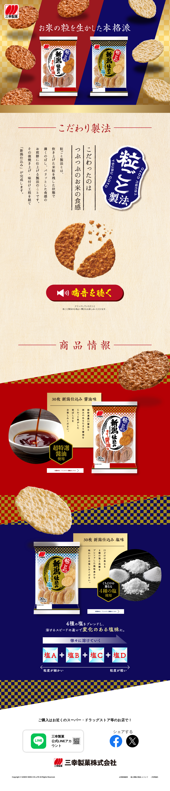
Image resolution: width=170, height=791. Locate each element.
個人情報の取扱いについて (132, 772)
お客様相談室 (109, 772)
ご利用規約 (153, 772)
